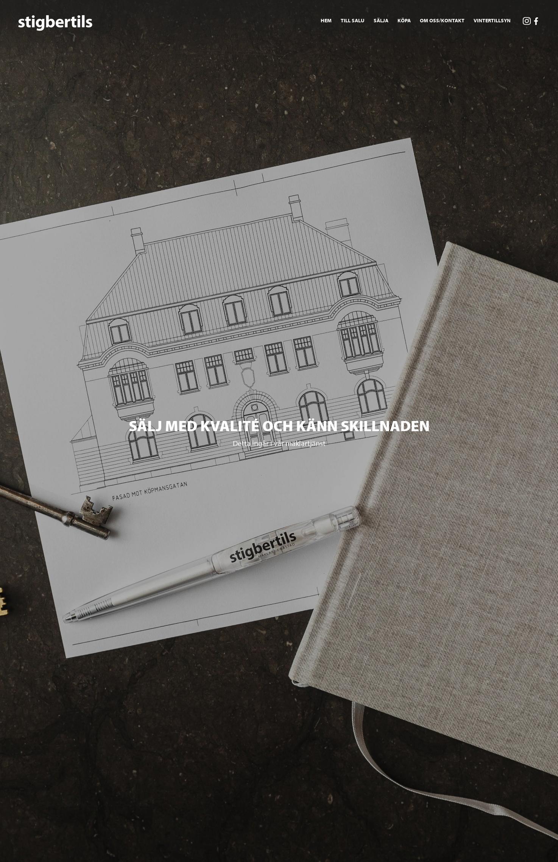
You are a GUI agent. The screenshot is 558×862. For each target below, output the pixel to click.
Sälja (381, 20)
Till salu (353, 20)
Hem (326, 20)
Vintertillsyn (492, 20)
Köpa (404, 20)
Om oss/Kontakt (442, 20)
